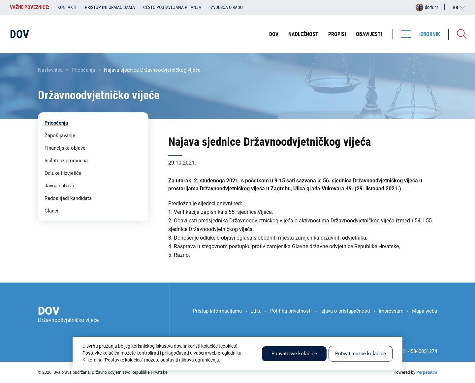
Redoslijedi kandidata (68, 198)
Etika (256, 311)
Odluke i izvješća (63, 173)
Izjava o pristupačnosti (345, 311)
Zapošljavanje (60, 135)
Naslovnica (50, 70)
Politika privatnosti (291, 311)
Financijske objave (65, 148)
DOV (273, 34)
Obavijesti (369, 34)
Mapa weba (424, 311)
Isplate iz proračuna (66, 161)
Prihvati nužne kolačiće (360, 354)
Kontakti (67, 7)
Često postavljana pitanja (172, 7)
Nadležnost (303, 34)
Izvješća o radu (226, 7)
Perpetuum (426, 372)
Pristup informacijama (110, 7)
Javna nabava (59, 186)
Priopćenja (83, 70)
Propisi (337, 34)
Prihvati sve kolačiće (294, 354)
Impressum (391, 311)
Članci (51, 211)
